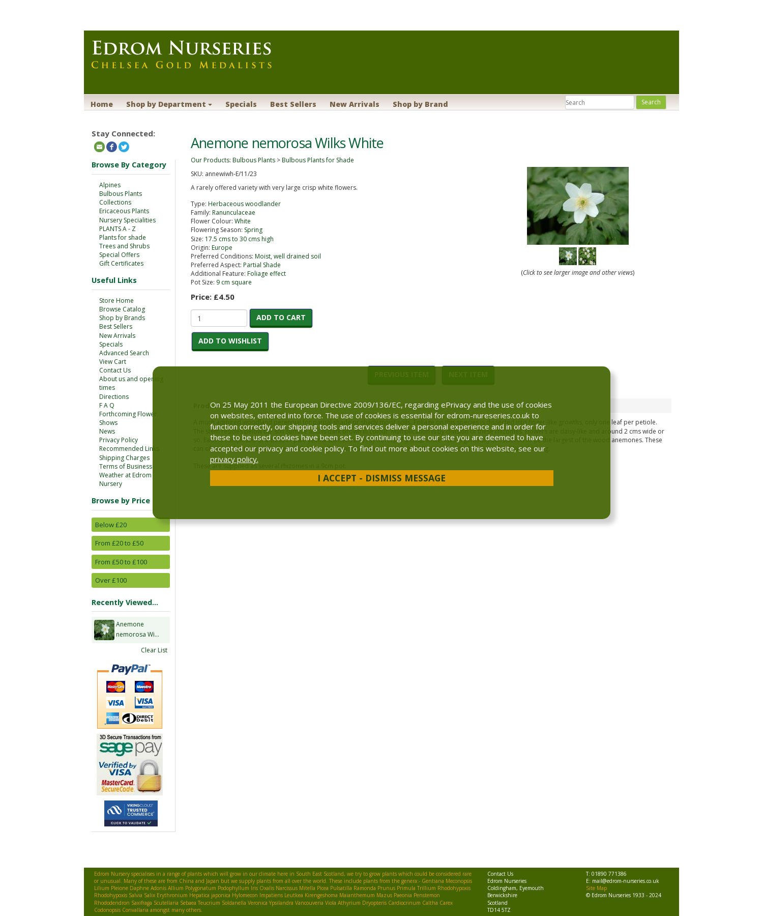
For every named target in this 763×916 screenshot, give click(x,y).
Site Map (596, 888)
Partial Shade (262, 265)
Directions (114, 396)
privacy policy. (234, 459)
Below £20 (111, 524)
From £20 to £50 (119, 543)
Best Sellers (293, 104)
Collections (115, 202)
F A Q (106, 405)
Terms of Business (125, 466)
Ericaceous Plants (124, 211)
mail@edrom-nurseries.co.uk (625, 880)
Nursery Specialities (127, 220)
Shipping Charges (124, 457)
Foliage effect (266, 273)
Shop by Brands (122, 317)
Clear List (154, 650)
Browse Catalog (122, 309)
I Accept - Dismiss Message (381, 478)
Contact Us (115, 370)
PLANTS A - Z (117, 228)
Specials (241, 104)
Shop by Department (169, 104)
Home (102, 104)
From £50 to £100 (121, 561)
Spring (253, 229)
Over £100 (111, 580)
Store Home (116, 300)
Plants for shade (122, 237)
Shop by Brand (420, 104)
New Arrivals (354, 104)
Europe (222, 247)
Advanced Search (124, 353)
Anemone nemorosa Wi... (137, 630)
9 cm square (234, 282)
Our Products (210, 160)
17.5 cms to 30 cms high (239, 239)
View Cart (112, 361)
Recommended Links (129, 448)
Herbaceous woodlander (244, 203)
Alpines (110, 185)
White (242, 221)
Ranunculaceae (233, 212)
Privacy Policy (118, 440)
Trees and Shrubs (124, 246)
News (107, 431)
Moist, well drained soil (288, 256)
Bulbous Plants (120, 193)
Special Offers (119, 254)
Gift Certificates (121, 263)
